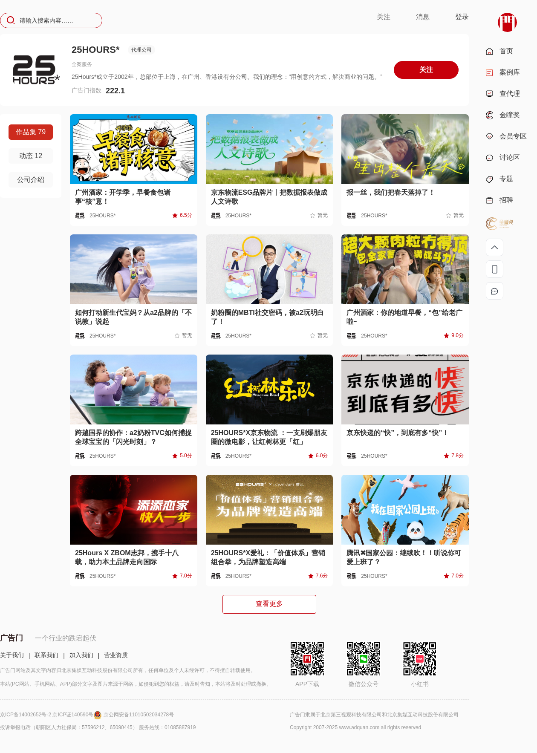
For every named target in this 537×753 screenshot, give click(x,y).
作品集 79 (31, 132)
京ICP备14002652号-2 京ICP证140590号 (52, 715)
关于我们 (12, 655)
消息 (423, 16)
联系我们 (46, 655)
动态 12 (30, 155)
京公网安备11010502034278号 (139, 715)
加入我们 (81, 655)
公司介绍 (30, 179)
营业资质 (116, 655)
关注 (383, 16)
